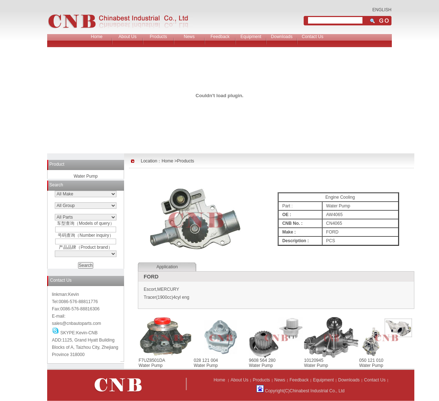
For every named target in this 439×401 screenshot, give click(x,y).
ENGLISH (381, 9)
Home (96, 36)
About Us (127, 36)
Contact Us (312, 36)
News (189, 36)
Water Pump (86, 176)
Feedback (220, 36)
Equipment (251, 36)
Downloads (281, 36)
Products (158, 36)
